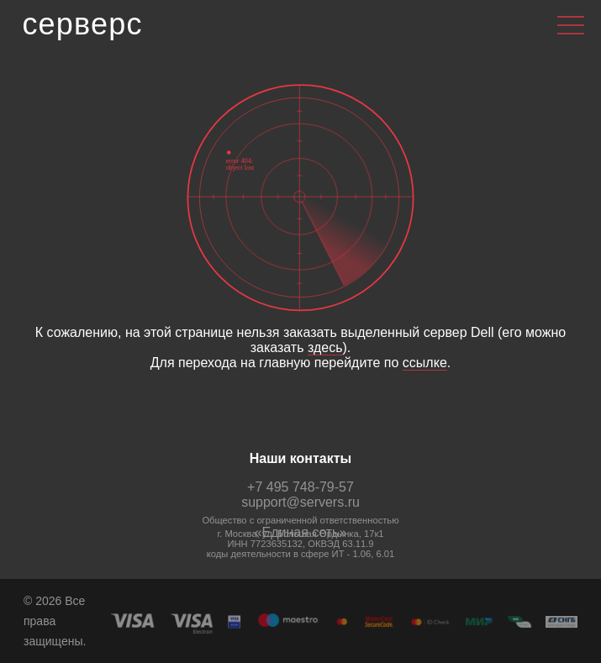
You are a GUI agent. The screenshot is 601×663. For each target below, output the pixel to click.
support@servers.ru (300, 502)
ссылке (425, 362)
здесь (325, 347)
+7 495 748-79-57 (300, 487)
